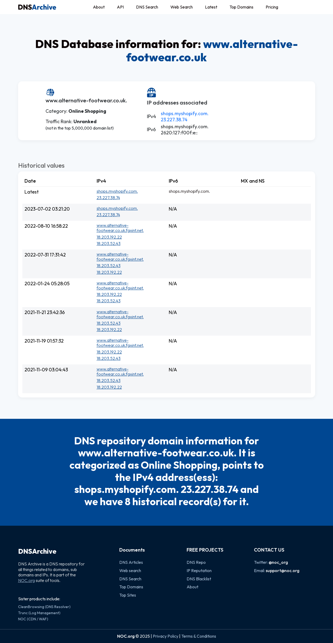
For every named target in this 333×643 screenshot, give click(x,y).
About (99, 7)
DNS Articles (131, 562)
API (120, 7)
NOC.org (26, 580)
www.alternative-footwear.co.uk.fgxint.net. (120, 228)
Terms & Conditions (198, 636)
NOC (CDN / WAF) (33, 619)
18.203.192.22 (109, 237)
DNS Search (147, 7)
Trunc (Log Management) (39, 612)
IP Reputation (199, 570)
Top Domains (241, 7)
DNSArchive (37, 551)
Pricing (272, 7)
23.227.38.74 (174, 119)
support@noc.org (282, 570)
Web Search (181, 7)
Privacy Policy (165, 636)
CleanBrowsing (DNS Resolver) (44, 606)
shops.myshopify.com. (185, 113)
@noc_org (278, 562)
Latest (211, 7)
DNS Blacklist (199, 578)
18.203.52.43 (109, 243)
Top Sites (127, 595)
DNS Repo (196, 562)
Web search (130, 570)
